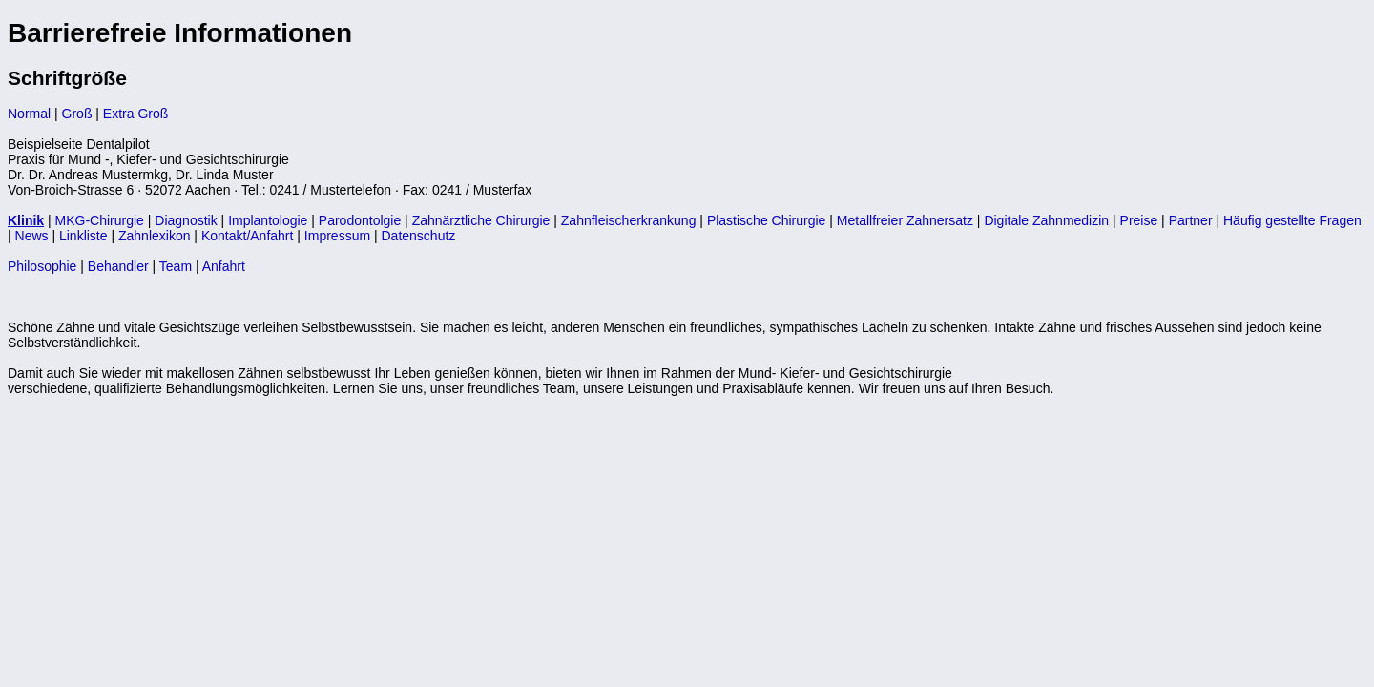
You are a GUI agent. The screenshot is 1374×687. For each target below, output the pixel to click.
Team (175, 266)
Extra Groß (135, 113)
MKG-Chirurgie (99, 220)
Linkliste (83, 235)
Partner (1191, 220)
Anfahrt (223, 266)
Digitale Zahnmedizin (1046, 220)
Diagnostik (186, 220)
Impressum (337, 235)
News (32, 235)
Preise (1139, 220)
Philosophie (42, 266)
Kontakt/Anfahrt (247, 235)
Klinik (26, 220)
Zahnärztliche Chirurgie (481, 220)
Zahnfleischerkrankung (629, 220)
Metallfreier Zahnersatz (905, 220)
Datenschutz (419, 235)
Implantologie (267, 220)
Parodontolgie (360, 220)
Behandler (118, 266)
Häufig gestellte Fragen (1292, 220)
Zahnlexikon (154, 235)
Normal (29, 113)
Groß (77, 113)
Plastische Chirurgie (766, 220)
